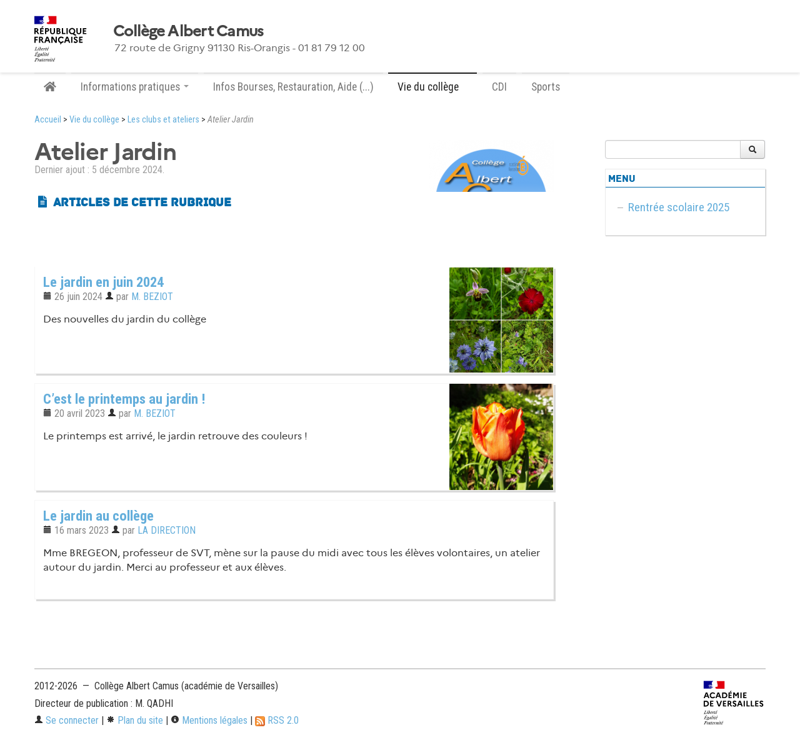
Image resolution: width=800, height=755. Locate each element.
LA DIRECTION (167, 530)
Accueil (47, 119)
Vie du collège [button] (433, 87)
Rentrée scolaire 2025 (678, 207)
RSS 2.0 (277, 720)
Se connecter (66, 720)
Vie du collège (94, 119)
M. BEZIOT (152, 296)
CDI (499, 87)
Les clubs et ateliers (163, 119)
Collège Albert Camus (188, 31)
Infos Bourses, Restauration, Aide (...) (293, 87)
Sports (545, 87)
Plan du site (134, 720)
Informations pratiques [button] (135, 87)
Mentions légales (209, 720)
